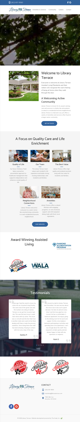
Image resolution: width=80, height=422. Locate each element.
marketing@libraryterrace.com (53, 393)
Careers (61, 9)
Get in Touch (49, 123)
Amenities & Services (39, 9)
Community (52, 9)
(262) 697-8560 (16, 2)
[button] (38, 63)
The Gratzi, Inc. (57, 418)
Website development (37, 418)
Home (28, 9)
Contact (68, 9)
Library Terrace (26, 418)
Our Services (40, 224)
